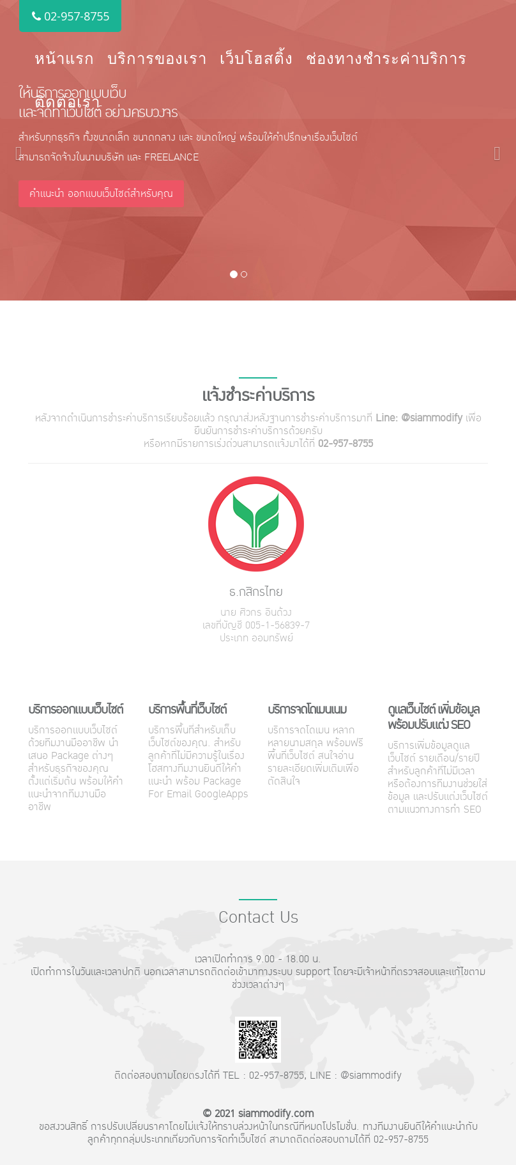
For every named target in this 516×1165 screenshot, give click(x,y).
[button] (15, 150)
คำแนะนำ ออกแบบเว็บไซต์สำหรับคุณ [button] (101, 193)
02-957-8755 (70, 16)
